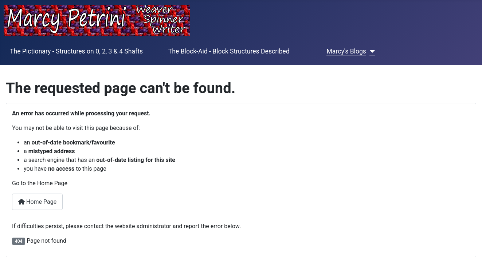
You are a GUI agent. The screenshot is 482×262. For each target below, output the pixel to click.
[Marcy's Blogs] (370, 51)
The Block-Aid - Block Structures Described (229, 51)
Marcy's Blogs (346, 51)
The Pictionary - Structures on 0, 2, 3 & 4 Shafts (76, 51)
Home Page (37, 201)
